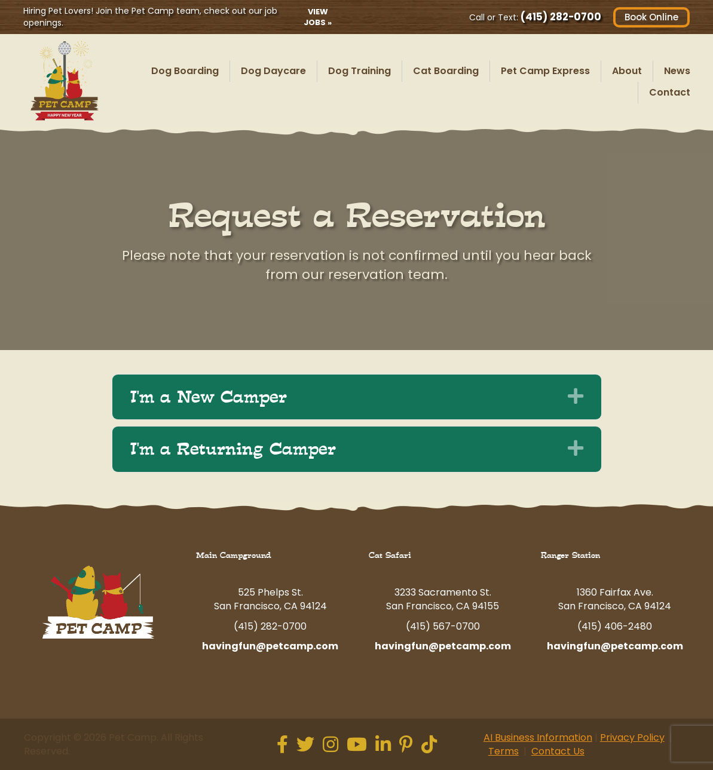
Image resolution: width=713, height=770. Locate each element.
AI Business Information (538, 737)
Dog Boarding (185, 71)
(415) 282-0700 (560, 17)
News (677, 71)
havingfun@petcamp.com (270, 646)
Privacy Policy (632, 737)
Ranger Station (570, 555)
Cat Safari (390, 555)
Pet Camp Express (545, 71)
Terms (503, 751)
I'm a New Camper (208, 397)
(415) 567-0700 (443, 626)
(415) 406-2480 (614, 626)
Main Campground (233, 555)
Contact (669, 92)
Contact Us (558, 751)
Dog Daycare (273, 71)
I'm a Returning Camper (233, 449)
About (627, 71)
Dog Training (359, 71)
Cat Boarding (446, 71)
